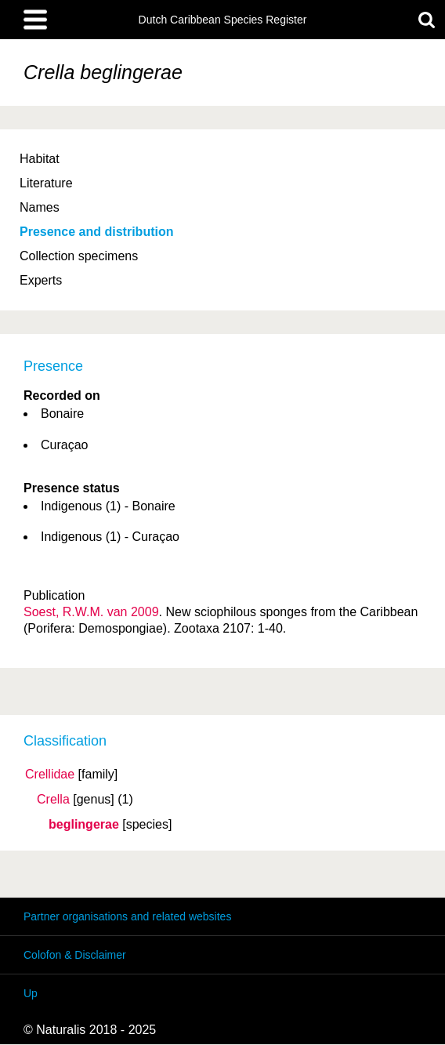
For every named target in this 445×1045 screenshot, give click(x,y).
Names (40, 207)
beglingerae (84, 824)
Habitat (40, 158)
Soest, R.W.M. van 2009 (91, 612)
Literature (46, 183)
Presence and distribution (96, 231)
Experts (41, 280)
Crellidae (49, 774)
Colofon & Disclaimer (75, 955)
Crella (53, 799)
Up (31, 993)
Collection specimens (79, 256)
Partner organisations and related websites (127, 916)
